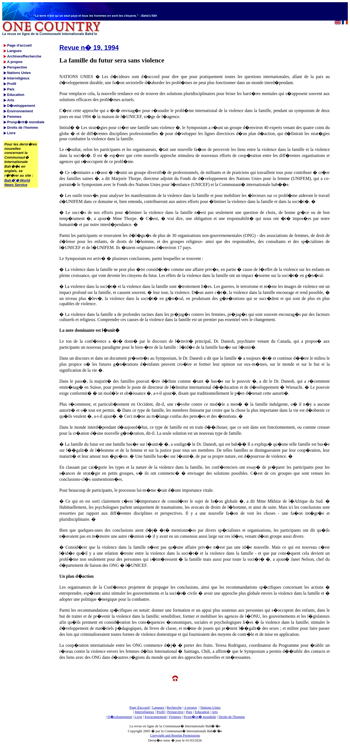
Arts (215, 712)
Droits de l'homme (232, 717)
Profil (161, 712)
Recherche (174, 707)
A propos (190, 707)
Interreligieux (144, 712)
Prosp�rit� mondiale (200, 717)
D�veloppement (119, 717)
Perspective (175, 712)
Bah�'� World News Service (17, 182)
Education (202, 712)
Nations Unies (210, 707)
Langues (158, 707)
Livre (138, 717)
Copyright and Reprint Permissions (175, 735)
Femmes (175, 717)
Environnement (156, 717)
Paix (189, 712)
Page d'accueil (139, 707)
